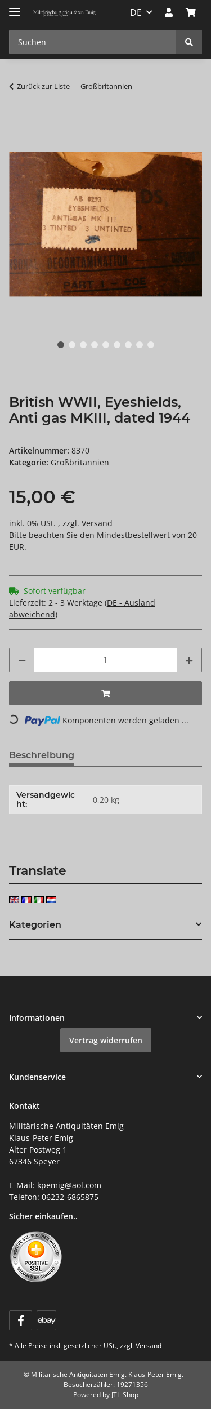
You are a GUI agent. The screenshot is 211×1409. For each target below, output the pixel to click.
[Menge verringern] (22, 660)
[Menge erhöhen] (189, 660)
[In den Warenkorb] (18, 121)
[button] (169, 12)
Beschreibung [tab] (41, 755)
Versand (97, 523)
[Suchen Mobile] (93, 42)
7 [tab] (128, 344)
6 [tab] (117, 344)
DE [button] (136, 12)
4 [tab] (94, 344)
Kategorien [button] (35, 924)
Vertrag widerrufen (105, 1040)
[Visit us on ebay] (46, 1320)
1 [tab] (60, 344)
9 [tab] (150, 344)
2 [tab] (72, 344)
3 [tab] (83, 344)
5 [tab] (105, 344)
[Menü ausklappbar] (14, 7)
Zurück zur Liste (43, 86)
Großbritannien (80, 462)
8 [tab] (139, 344)
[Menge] (105, 660)
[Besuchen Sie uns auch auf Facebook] (20, 1320)
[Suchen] (189, 42)
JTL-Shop (124, 1394)
